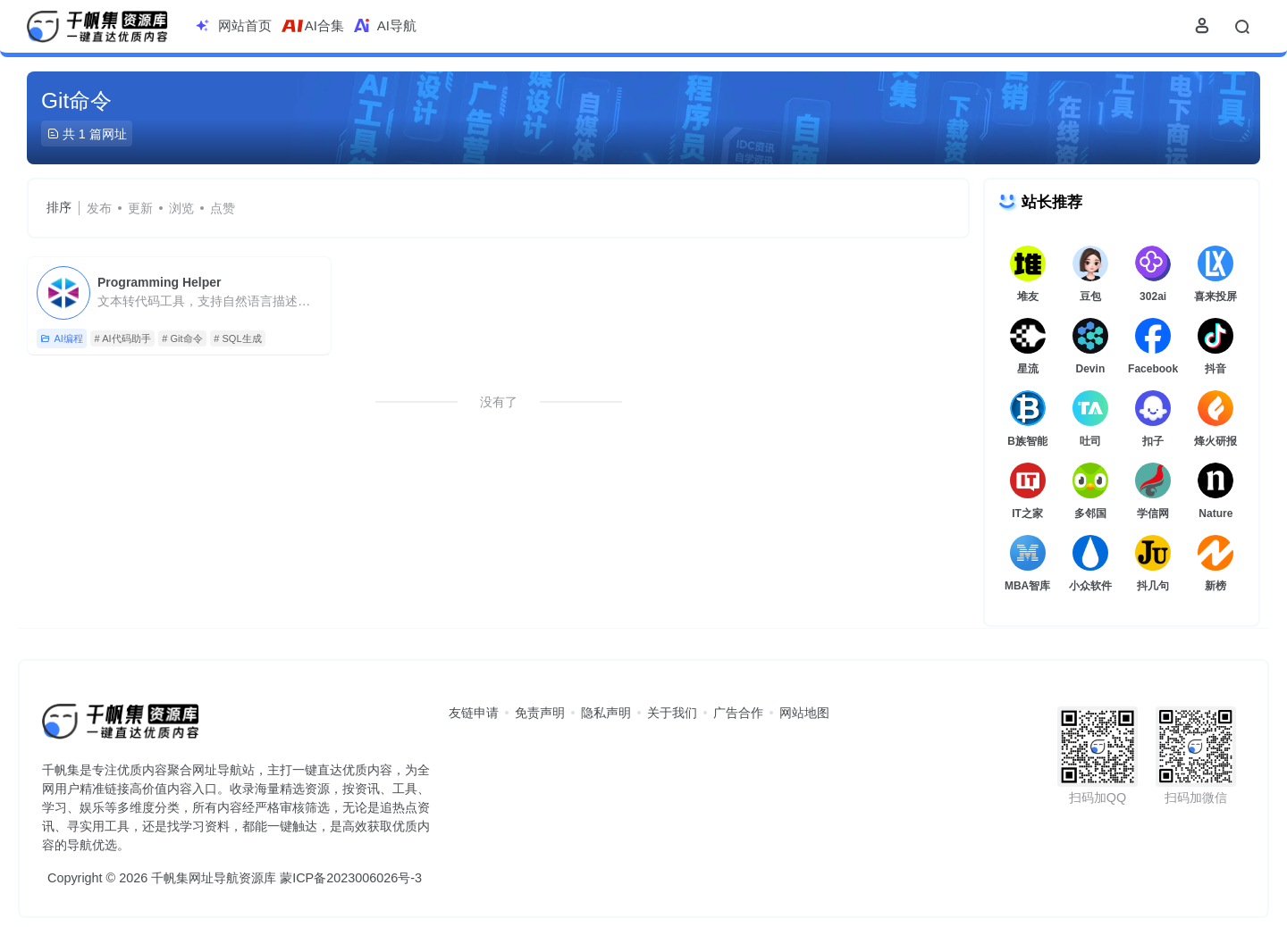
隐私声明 (606, 713)
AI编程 (61, 339)
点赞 (222, 208)
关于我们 (672, 713)
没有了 (498, 402)
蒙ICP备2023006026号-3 (351, 878)
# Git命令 (182, 338)
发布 (99, 208)
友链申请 (474, 713)
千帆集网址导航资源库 (213, 878)
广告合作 (738, 713)
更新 (140, 208)
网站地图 (804, 713)
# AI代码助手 (123, 338)
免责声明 (540, 713)
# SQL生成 (237, 338)
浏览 (181, 208)
